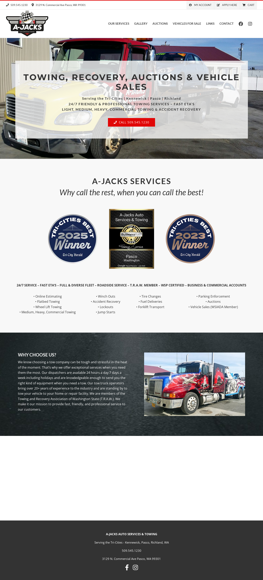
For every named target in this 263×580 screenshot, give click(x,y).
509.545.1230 (17, 5)
